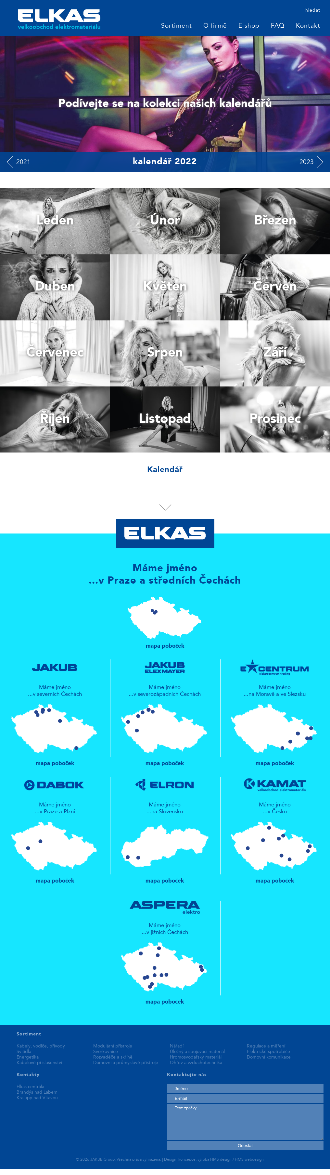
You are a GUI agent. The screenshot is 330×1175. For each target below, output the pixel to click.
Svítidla (24, 1051)
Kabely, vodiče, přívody (41, 1046)
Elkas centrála (30, 1087)
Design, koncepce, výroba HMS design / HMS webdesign (214, 1160)
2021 (23, 162)
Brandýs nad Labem (37, 1092)
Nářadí (177, 1046)
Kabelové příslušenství (39, 1062)
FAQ (278, 26)
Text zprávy (245, 1122)
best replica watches (97, 1171)
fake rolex (134, 1171)
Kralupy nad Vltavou (37, 1098)
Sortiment (176, 26)
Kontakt (308, 26)
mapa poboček (165, 619)
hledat (312, 10)
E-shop (249, 26)
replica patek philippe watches (36, 1171)
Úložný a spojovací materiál (197, 1051)
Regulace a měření (266, 1046)
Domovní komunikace (269, 1057)
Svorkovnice (105, 1051)
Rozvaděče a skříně (113, 1057)
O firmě (215, 26)
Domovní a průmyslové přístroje (125, 1062)
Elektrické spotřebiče (268, 1051)
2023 (306, 162)
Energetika (28, 1057)
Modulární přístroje (112, 1046)
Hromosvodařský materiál (196, 1057)
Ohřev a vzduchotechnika (196, 1062)
